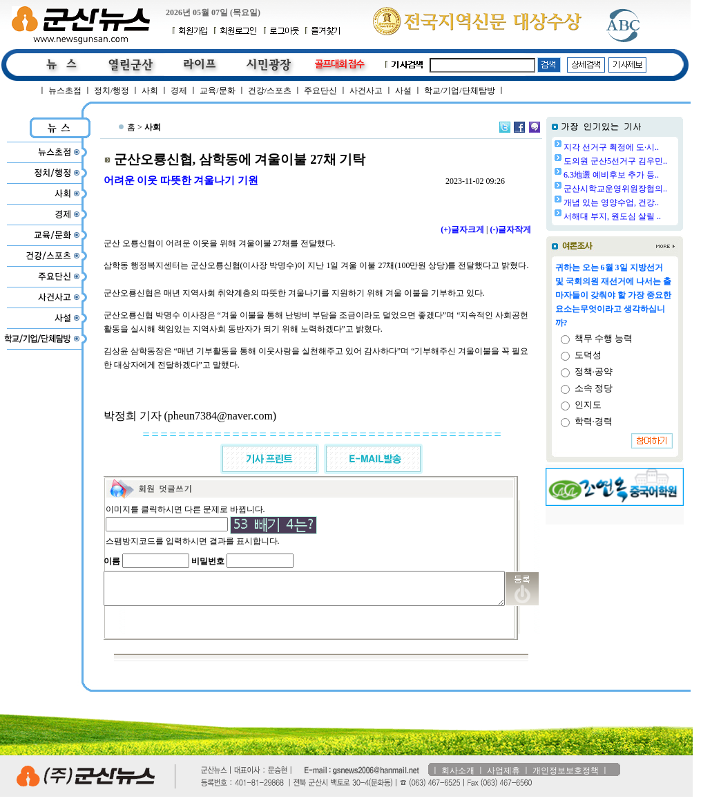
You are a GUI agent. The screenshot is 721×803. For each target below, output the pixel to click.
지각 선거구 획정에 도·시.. (646, 147)
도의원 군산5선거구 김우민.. (650, 161)
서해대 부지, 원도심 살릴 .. (647, 216)
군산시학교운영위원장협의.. (650, 188)
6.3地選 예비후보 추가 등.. (646, 175)
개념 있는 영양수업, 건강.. (646, 202)
